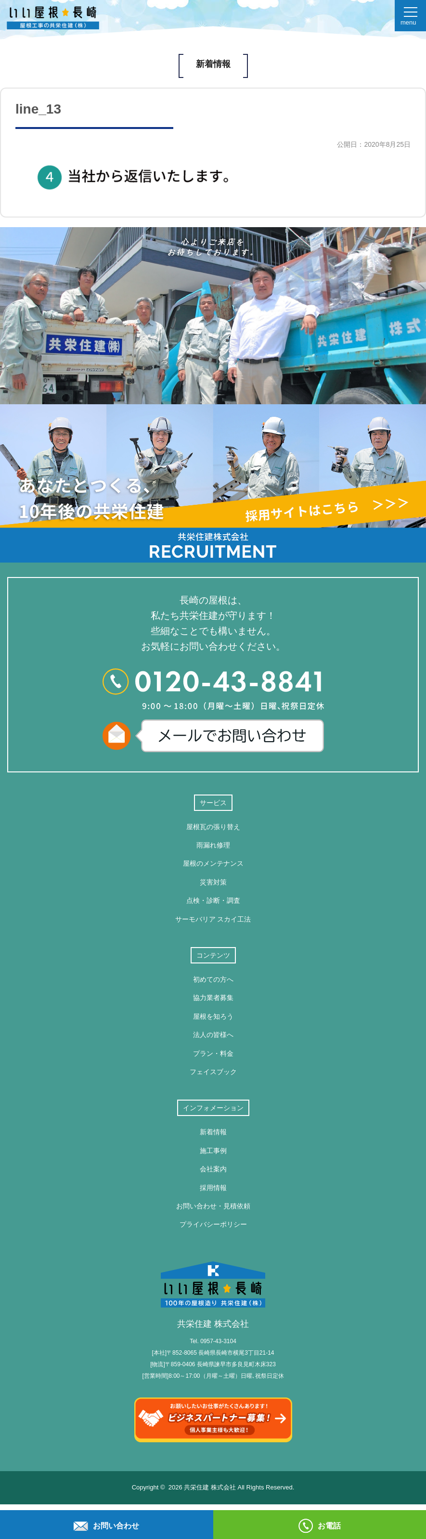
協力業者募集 (213, 997)
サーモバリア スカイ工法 (213, 919)
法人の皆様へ (213, 1035)
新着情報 (213, 1132)
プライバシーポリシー (213, 1224)
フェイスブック (213, 1072)
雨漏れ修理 (213, 845)
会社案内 (213, 1169)
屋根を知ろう (213, 1016)
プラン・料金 (213, 1053)
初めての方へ (213, 979)
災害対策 (213, 882)
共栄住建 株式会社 (213, 1295)
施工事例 (213, 1150)
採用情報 (213, 1188)
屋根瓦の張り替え (213, 827)
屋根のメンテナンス (213, 863)
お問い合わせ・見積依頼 (213, 1206)
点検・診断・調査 (213, 900)
